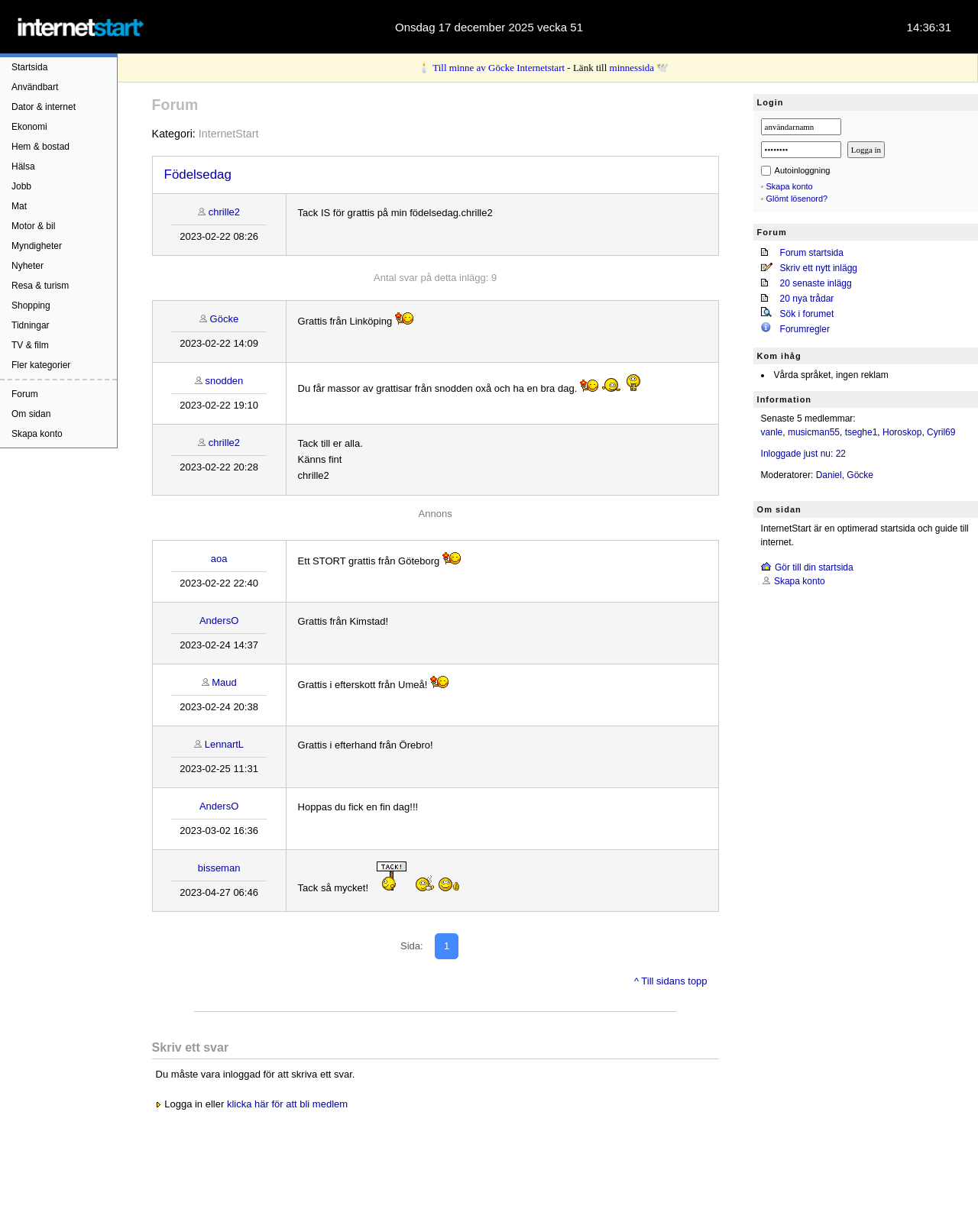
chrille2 (224, 212)
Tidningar (30, 325)
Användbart (34, 87)
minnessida (632, 67)
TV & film (30, 345)
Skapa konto (37, 433)
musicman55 (814, 432)
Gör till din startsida (814, 567)
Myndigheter (36, 246)
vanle (772, 432)
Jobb (21, 186)
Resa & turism (40, 285)
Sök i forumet (807, 314)
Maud (224, 682)
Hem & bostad (40, 146)
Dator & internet (43, 107)
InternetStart (229, 134)
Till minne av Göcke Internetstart (498, 67)
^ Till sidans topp (671, 981)
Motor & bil (33, 226)
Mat (19, 206)
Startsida (29, 67)
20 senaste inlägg (816, 283)
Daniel (829, 475)
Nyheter (27, 265)
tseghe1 (861, 432)
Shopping (30, 305)
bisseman (219, 868)
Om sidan (30, 414)
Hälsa (23, 166)
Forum (24, 394)
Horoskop (901, 432)
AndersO (218, 620)
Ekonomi (29, 126)
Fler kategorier (40, 365)
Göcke (224, 319)
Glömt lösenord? (797, 198)
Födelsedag (198, 174)
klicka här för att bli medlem (287, 1104)
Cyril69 (941, 432)
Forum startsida (812, 252)
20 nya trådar (807, 298)
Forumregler (805, 329)
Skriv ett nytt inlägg (818, 268)
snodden (224, 380)
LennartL (224, 744)
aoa (219, 558)
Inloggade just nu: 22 (803, 453)
